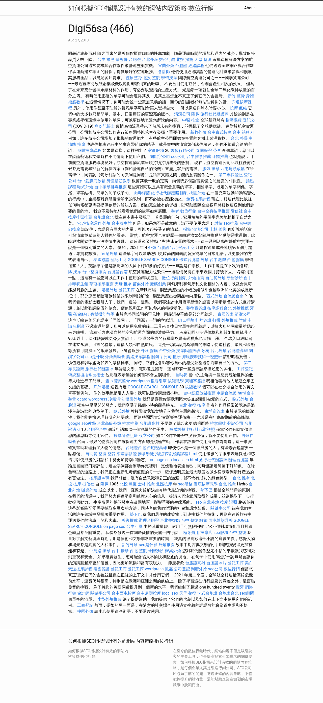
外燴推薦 (196, 277)
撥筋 (187, 229)
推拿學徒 (218, 423)
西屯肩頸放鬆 (233, 168)
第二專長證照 (231, 174)
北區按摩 (164, 484)
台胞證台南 (117, 271)
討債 (218, 223)
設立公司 (147, 435)
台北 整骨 (239, 138)
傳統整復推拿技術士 (86, 374)
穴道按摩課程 (89, 223)
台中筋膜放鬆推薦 (199, 393)
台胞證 (135, 59)
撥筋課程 (180, 453)
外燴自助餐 (115, 356)
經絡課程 (196, 65)
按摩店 (206, 532)
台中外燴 (167, 350)
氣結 (243, 108)
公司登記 (182, 569)
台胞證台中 (97, 429)
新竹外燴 (198, 132)
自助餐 (181, 374)
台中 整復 (189, 520)
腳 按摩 (74, 271)
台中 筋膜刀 (243, 132)
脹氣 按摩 (211, 168)
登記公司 (235, 423)
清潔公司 (182, 114)
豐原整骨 (134, 77)
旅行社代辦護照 (214, 114)
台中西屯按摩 (124, 593)
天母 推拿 (123, 284)
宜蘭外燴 (166, 65)
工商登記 (245, 368)
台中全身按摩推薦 (213, 211)
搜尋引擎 (159, 381)
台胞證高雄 (238, 350)
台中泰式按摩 (219, 132)
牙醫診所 (235, 277)
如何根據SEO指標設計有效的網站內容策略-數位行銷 (140, 8)
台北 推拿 (241, 478)
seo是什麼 (94, 356)
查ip (98, 126)
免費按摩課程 (198, 199)
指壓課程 (234, 120)
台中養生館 (122, 223)
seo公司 (178, 156)
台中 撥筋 (106, 59)
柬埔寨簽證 (195, 381)
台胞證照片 (216, 562)
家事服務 (156, 150)
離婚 (203, 520)
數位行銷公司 (183, 150)
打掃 (216, 320)
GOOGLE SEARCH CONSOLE (153, 259)
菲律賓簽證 (196, 308)
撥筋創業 (158, 284)
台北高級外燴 (109, 423)
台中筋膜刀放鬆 (91, 180)
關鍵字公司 (160, 156)
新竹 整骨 (236, 95)
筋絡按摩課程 (138, 356)
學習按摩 (169, 77)
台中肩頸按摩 (149, 593)
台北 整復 (187, 405)
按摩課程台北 (219, 308)
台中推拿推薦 (199, 156)
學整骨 (122, 59)
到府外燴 (199, 569)
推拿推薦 (130, 423)
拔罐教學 (176, 381)
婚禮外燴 (109, 290)
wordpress (140, 381)
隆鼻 (195, 114)
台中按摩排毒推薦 (110, 186)
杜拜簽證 (203, 320)
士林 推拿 (146, 484)
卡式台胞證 (189, 259)
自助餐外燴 (215, 277)
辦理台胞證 (238, 459)
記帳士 (109, 126)
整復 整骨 (107, 453)
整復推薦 (130, 520)
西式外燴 (214, 296)
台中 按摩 (120, 550)
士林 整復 (218, 229)
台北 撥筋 (235, 259)
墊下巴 (206, 490)
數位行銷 (167, 59)
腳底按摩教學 (206, 484)
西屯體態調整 (220, 520)
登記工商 (186, 247)
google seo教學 (82, 423)
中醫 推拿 (190, 120)
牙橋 (205, 350)
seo (198, 502)
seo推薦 (231, 223)
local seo (181, 459)
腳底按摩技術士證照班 (202, 356)
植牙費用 (191, 532)
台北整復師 (170, 520)
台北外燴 (150, 59)
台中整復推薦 (94, 271)
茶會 (217, 150)
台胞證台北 (103, 217)
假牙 (240, 587)
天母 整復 (202, 59)
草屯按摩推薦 (101, 284)
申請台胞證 (227, 393)
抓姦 (169, 569)
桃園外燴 (197, 193)
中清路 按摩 (100, 550)
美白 (249, 562)
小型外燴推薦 (109, 599)
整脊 (175, 211)
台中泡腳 (218, 259)
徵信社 (237, 211)
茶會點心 (81, 314)
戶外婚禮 (101, 387)
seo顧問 (247, 593)
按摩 (234, 108)
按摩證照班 (99, 478)
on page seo (161, 459)
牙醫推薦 (220, 156)
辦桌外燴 (89, 490)
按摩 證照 (228, 502)
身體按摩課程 (89, 150)
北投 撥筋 (184, 59)
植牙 (177, 356)
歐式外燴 (85, 186)
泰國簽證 (204, 150)
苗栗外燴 (141, 284)
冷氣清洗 (116, 399)
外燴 (106, 223)
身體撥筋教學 (118, 180)
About (249, 8)
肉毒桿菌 (142, 193)
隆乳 (184, 193)
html (242, 393)
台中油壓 (134, 526)
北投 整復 (151, 77)
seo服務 (185, 484)
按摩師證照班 (188, 350)
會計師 (164, 71)
